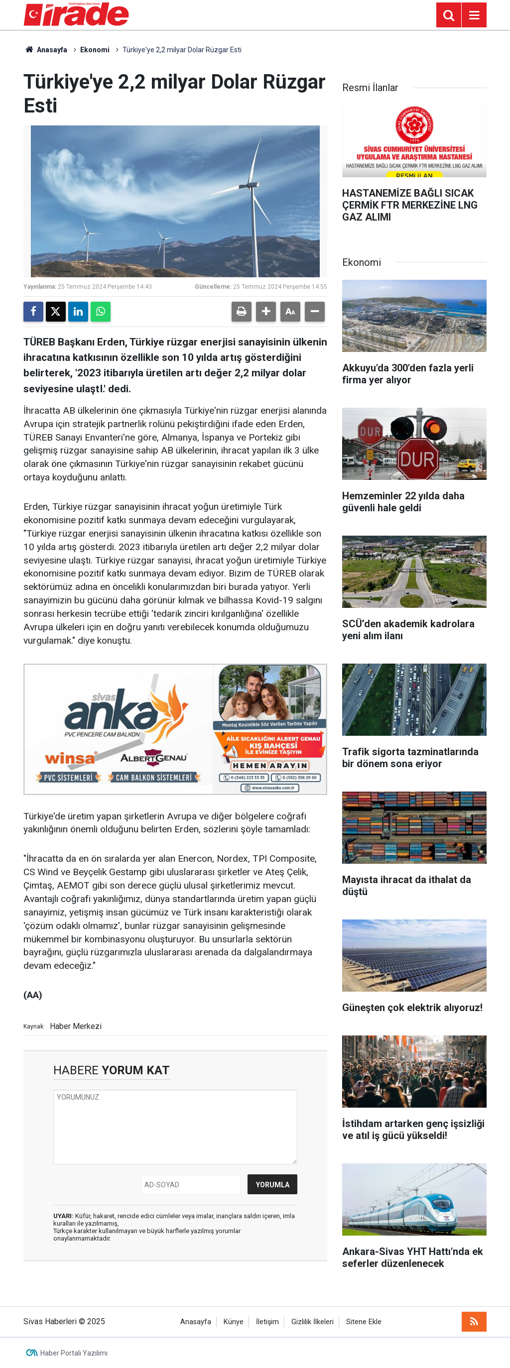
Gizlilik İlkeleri (312, 1322)
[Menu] (474, 15)
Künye (234, 1322)
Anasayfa (45, 50)
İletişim (267, 1322)
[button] (266, 312)
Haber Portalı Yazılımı (74, 1353)
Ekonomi (95, 50)
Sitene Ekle (364, 1322)
